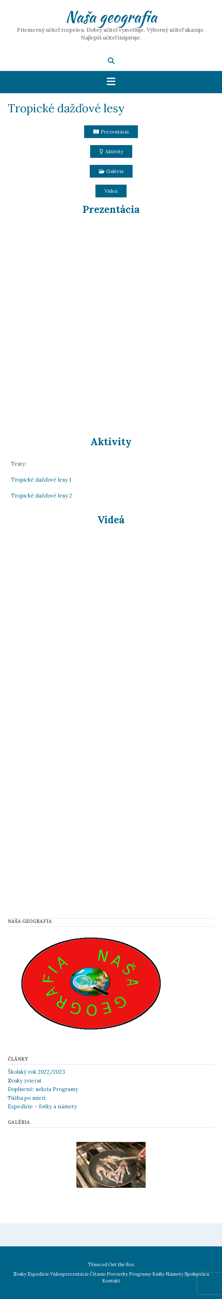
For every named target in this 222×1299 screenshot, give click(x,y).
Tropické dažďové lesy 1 (41, 479)
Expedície (38, 1274)
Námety (174, 1274)
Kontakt (111, 1281)
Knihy (158, 1274)
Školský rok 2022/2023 (36, 1071)
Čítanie (98, 1274)
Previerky (117, 1274)
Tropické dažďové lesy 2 (41, 495)
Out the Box (121, 1265)
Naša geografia (111, 16)
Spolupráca (197, 1274)
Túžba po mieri (27, 1098)
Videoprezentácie (69, 1274)
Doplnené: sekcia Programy (43, 1089)
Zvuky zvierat (25, 1080)
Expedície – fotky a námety (42, 1106)
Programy (140, 1274)
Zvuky (20, 1274)
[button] (111, 131)
